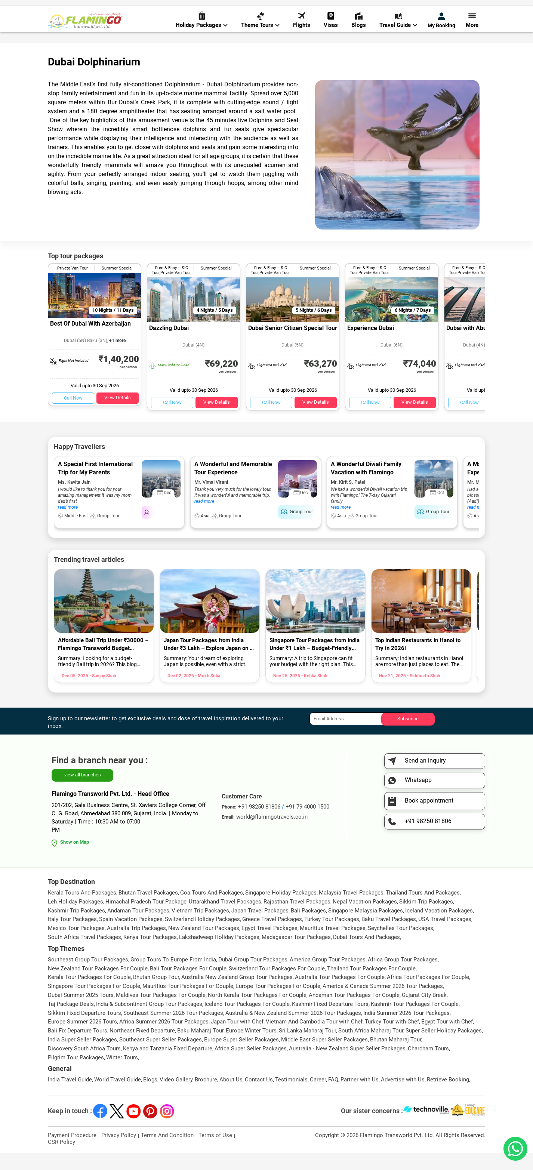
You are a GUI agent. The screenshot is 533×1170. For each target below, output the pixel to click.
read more (68, 524)
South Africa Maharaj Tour (370, 1047)
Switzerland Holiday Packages (202, 936)
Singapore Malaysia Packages (365, 927)
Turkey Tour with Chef (392, 1038)
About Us (231, 1096)
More (472, 30)
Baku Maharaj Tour (200, 1047)
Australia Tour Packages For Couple (340, 994)
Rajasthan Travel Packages (297, 918)
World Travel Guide (117, 1096)
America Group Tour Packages (328, 976)
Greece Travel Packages (272, 936)
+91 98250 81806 (346, 9)
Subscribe (408, 735)
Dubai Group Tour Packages (252, 976)
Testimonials (291, 1096)
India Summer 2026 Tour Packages (406, 1029)
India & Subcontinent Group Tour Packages (149, 1020)
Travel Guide (398, 30)
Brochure (206, 1096)
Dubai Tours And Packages (366, 954)
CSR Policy (61, 1158)
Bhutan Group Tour (156, 994)
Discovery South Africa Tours (84, 1065)
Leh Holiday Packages (75, 918)
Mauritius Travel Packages (333, 945)
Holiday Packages (202, 30)
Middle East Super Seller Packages (324, 1056)
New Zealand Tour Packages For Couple (98, 985)
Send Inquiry (470, 8)
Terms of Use (215, 1152)
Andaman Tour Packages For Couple (354, 1012)
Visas (331, 30)
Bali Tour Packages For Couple (188, 985)
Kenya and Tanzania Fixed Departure (167, 1065)
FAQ (333, 1096)
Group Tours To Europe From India (173, 976)
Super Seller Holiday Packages (444, 1047)
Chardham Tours (428, 1065)
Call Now (73, 415)
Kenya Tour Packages (150, 954)
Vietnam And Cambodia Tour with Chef (314, 1038)
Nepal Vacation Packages (365, 918)
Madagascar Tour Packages (296, 954)
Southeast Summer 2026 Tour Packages (173, 1029)
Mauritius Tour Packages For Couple (187, 1003)
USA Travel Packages (444, 936)
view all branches (82, 791)
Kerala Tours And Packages (82, 909)
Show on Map (74, 859)
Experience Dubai (370, 344)
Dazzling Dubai (169, 344)
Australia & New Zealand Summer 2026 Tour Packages (293, 1029)
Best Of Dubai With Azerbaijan (90, 340)
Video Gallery (176, 1096)
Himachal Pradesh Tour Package (146, 918)
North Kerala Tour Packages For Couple (257, 1012)
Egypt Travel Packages (269, 945)
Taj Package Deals (71, 1020)
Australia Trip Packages (136, 945)
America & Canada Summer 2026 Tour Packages (383, 1003)
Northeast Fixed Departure (142, 1047)
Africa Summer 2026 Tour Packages (164, 1038)
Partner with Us (360, 1096)
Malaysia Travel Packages (351, 909)
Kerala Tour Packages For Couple (89, 994)
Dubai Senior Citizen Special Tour (292, 344)
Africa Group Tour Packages (403, 976)
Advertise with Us (403, 1096)
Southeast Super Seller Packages (160, 1056)
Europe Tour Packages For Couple (277, 1003)
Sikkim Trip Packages (426, 918)
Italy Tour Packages (72, 936)
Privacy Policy (118, 1152)
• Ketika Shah (313, 692)
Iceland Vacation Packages (439, 927)
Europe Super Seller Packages (241, 1056)
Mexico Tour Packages (76, 945)
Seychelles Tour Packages (400, 945)
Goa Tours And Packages (211, 909)
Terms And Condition (167, 1152)
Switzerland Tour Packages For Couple (277, 985)
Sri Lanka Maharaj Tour (307, 1047)
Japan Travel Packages (260, 927)
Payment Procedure (72, 1152)
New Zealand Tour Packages (203, 945)
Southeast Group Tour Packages (88, 976)
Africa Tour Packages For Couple (428, 994)
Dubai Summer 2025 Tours (81, 1012)
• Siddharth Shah (423, 692)
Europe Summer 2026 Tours (82, 1038)
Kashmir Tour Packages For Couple (415, 1020)
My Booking (441, 30)
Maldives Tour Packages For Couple (161, 1012)
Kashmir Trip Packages (76, 927)
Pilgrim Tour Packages (76, 1074)
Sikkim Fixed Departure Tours (84, 1029)
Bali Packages (308, 927)
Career (318, 1096)
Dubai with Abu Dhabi (474, 344)
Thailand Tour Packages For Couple (371, 985)
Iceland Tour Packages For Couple (247, 1020)
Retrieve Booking (448, 1096)
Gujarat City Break (424, 1012)
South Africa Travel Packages (84, 954)
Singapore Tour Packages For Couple (94, 1003)
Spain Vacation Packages (131, 936)
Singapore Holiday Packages (281, 909)
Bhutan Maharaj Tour (395, 1056)
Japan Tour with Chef (237, 1038)
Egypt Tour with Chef (447, 1038)
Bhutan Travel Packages (148, 909)
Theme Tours (260, 30)
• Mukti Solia (207, 692)
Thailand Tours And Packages (423, 909)
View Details (117, 414)
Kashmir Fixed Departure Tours (330, 1020)
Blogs (358, 30)
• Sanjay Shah (102, 692)
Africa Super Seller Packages (251, 1065)
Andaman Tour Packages (138, 927)
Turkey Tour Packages (331, 936)
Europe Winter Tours (251, 1047)
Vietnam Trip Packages (200, 927)
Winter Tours (122, 1074)
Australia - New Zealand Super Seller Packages (347, 1065)
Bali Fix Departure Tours (77, 1047)
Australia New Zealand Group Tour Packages (237, 994)
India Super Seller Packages (82, 1056)
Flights (301, 30)
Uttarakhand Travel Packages (225, 918)
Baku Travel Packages (388, 936)
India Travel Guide (70, 1096)
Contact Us (259, 1096)
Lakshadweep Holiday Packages (219, 954)
